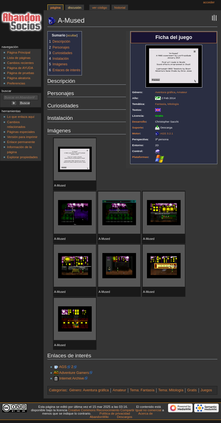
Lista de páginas (18, 57)
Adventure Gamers (74, 373)
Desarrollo (139, 121)
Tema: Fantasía (142, 390)
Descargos (124, 417)
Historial (119, 7)
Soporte (137, 127)
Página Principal (18, 52)
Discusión (74, 7)
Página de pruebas (20, 73)
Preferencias (16, 83)
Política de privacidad (115, 413)
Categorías (57, 390)
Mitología (173, 103)
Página (55, 7)
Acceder (209, 2)
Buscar (6, 91)
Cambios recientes (20, 63)
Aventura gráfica (165, 92)
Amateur (182, 92)
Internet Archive (71, 378)
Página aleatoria (18, 78)
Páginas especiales (21, 132)
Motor (136, 133)
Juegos (206, 390)
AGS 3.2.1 (166, 133)
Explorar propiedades (22, 157)
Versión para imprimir (22, 137)
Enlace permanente (21, 142)
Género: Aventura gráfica (89, 390)
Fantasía (160, 103)
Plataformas (140, 156)
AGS (63, 367)
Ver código (99, 7)
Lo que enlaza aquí (20, 116)
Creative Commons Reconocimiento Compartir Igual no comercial (114, 410)
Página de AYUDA (20, 68)
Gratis (192, 390)
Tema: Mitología (170, 390)
